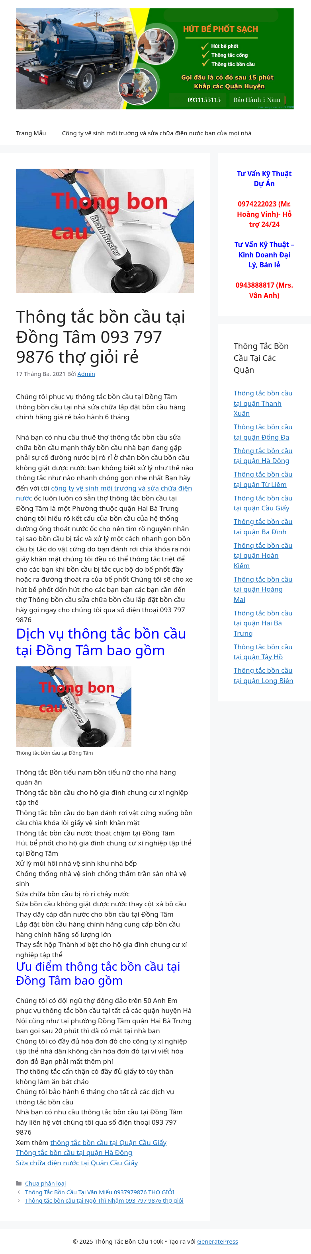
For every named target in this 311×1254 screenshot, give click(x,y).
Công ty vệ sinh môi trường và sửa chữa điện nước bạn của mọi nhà (157, 133)
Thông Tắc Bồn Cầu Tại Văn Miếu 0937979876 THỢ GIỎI (99, 1192)
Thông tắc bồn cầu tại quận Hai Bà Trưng (263, 623)
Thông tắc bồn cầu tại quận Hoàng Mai (263, 589)
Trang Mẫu (31, 133)
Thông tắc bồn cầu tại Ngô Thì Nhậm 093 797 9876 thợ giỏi (104, 1200)
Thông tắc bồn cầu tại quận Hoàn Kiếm (263, 555)
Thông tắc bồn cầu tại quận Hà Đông (74, 1152)
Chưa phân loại (45, 1183)
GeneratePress (217, 1241)
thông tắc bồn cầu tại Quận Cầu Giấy (108, 1142)
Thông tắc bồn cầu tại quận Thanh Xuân (263, 403)
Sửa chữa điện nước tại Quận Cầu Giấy (77, 1162)
